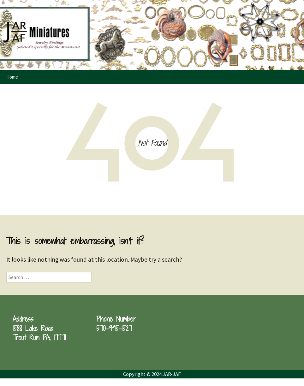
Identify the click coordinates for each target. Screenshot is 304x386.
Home (12, 77)
